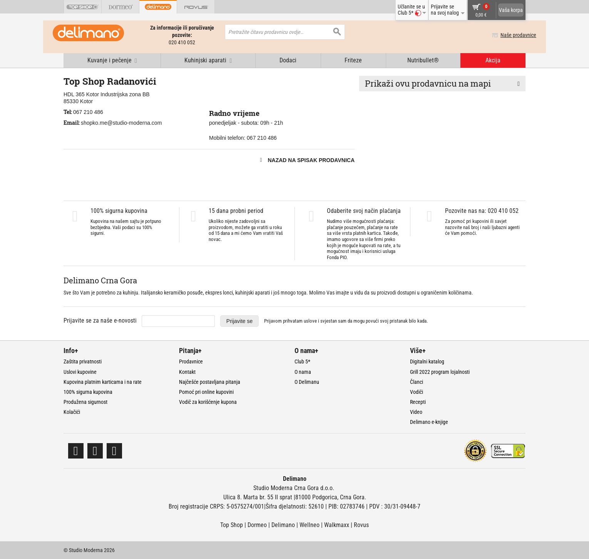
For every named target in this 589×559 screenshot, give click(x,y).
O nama (302, 372)
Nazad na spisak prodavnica (311, 160)
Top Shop (231, 525)
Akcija (492, 60)
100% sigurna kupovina (88, 392)
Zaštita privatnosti (83, 361)
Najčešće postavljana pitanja (209, 382)
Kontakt (187, 372)
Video (416, 412)
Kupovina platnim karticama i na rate (103, 382)
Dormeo (257, 525)
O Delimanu (306, 382)
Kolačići (72, 412)
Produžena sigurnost (85, 402)
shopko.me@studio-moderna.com (121, 123)
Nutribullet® (423, 60)
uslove (310, 321)
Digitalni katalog (427, 361)
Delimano (283, 525)
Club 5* (302, 361)
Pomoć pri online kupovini (206, 392)
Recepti (418, 402)
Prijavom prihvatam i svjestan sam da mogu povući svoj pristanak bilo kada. (346, 320)
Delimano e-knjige (429, 422)
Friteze (353, 60)
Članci (416, 382)
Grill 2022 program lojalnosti (440, 372)
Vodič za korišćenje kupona (208, 402)
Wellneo (310, 525)
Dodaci (287, 60)
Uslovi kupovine (80, 372)
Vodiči (416, 392)
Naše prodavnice (507, 35)
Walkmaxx (336, 525)
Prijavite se (239, 321)
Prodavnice (191, 361)
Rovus (361, 525)
